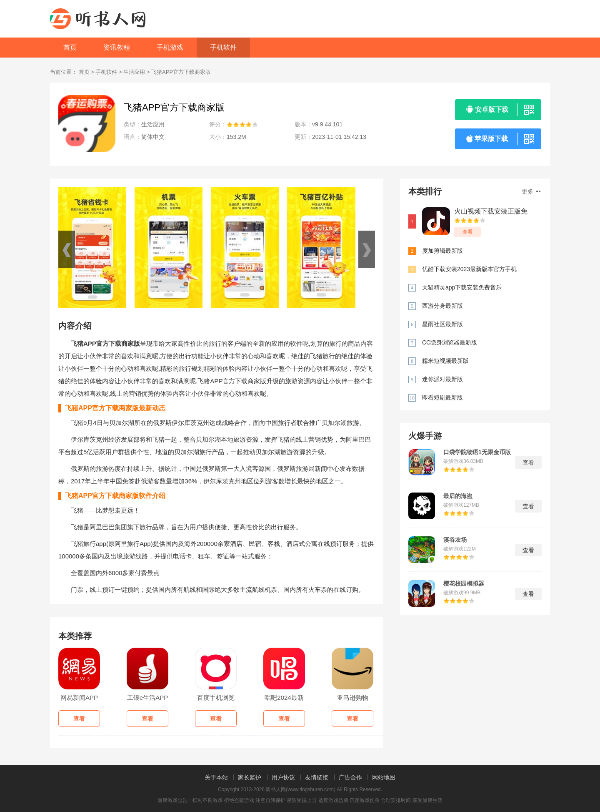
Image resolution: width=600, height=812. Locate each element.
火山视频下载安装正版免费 (491, 212)
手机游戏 (170, 47)
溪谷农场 (455, 539)
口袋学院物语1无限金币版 (477, 452)
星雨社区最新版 (442, 324)
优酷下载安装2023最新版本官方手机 (469, 269)
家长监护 (249, 777)
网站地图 (383, 777)
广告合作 (350, 777)
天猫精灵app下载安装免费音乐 (462, 287)
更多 (531, 191)
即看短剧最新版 (442, 397)
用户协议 (283, 777)
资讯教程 (116, 47)
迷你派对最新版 (442, 379)
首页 (70, 47)
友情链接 (316, 777)
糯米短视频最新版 (445, 360)
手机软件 (223, 47)
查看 (467, 232)
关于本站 (216, 777)
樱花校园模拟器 (463, 583)
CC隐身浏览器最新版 (449, 342)
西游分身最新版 (442, 305)
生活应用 (134, 72)
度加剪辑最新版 (442, 250)
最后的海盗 (457, 496)
